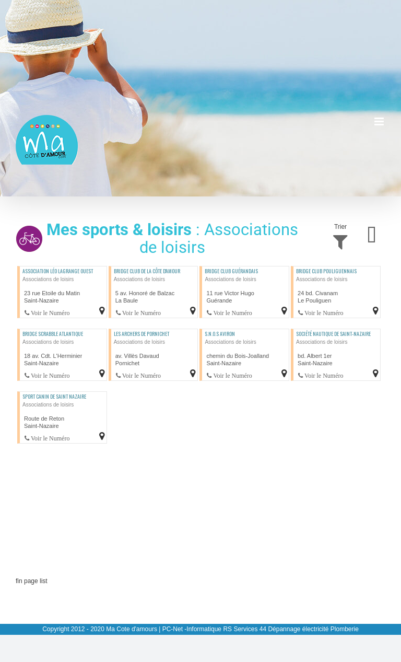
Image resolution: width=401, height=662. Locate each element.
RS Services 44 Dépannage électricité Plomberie (290, 629)
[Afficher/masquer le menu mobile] (379, 121)
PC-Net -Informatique (191, 629)
